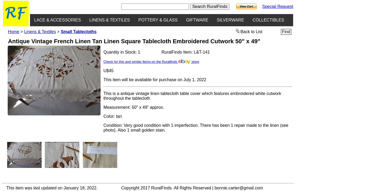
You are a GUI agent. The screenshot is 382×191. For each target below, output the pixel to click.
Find (286, 31)
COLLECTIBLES (268, 20)
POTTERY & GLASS (158, 20)
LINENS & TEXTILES (109, 20)
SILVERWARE (230, 20)
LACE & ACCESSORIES (57, 20)
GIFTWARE (197, 20)
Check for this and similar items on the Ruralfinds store (151, 62)
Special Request (277, 6)
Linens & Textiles (40, 31)
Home (13, 31)
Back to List (249, 31)
